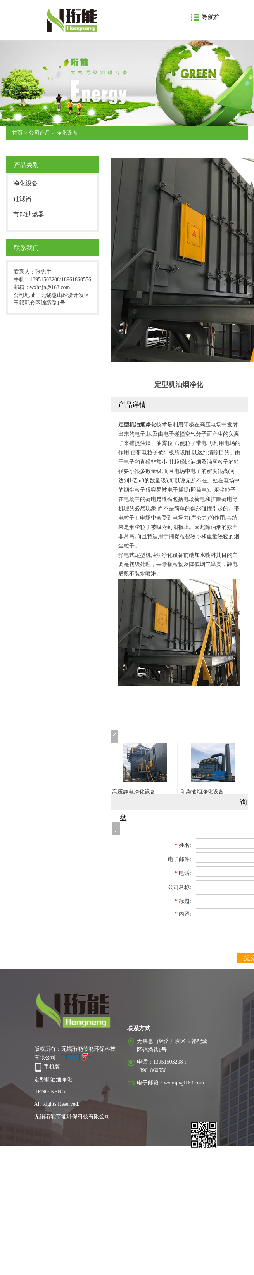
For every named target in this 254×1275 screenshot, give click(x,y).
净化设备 (67, 133)
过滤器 (22, 199)
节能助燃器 (28, 214)
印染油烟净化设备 (202, 792)
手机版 (52, 1067)
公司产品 (39, 133)
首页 (17, 133)
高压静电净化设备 (134, 792)
